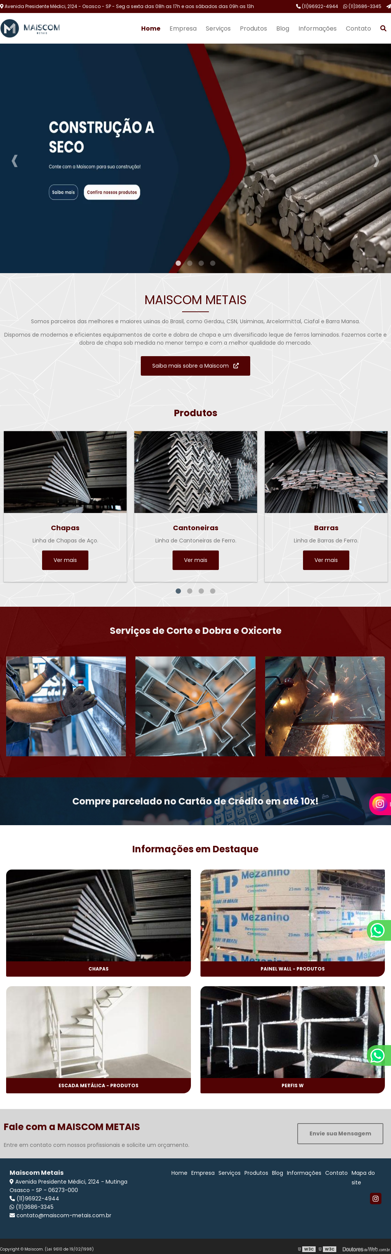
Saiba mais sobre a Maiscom (195, 366)
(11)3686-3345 (362, 6)
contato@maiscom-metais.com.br (60, 1215)
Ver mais (65, 560)
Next (376, 158)
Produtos (253, 28)
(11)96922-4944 (317, 6)
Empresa (183, 28)
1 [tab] (178, 263)
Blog (282, 28)
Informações (317, 28)
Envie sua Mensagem (340, 1133)
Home (150, 28)
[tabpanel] (195, 158)
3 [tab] (201, 263)
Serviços (218, 28)
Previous (15, 158)
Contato (358, 28)
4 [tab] (213, 263)
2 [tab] (190, 263)
